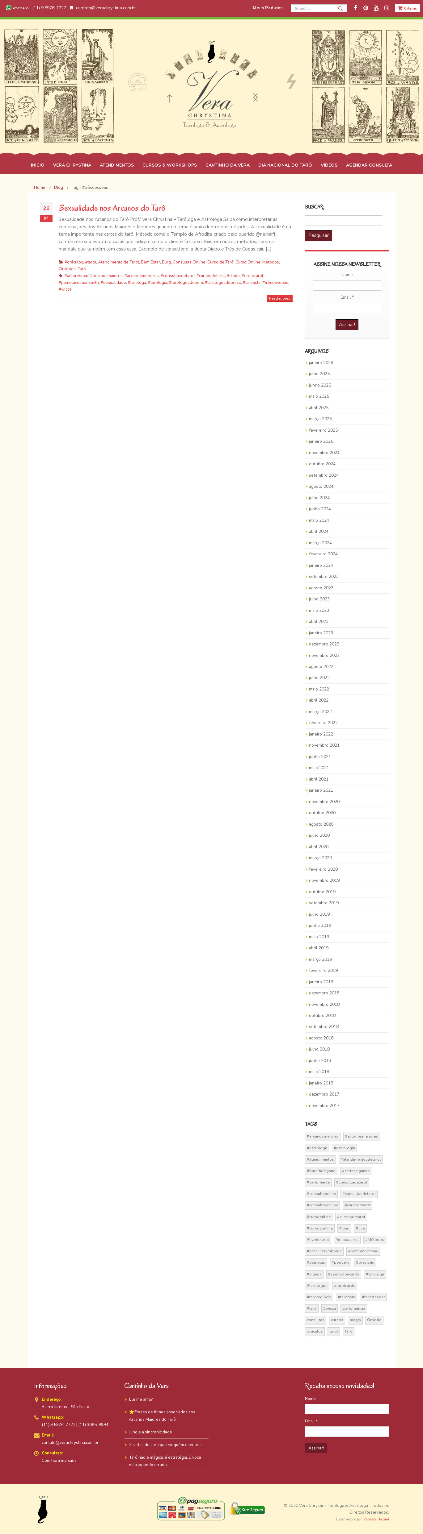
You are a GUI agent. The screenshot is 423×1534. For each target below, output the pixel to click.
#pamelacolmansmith (79, 282)
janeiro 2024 (321, 565)
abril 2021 (318, 779)
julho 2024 (319, 498)
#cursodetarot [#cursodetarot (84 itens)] (357, 1205)
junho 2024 (320, 509)
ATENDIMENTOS (117, 165)
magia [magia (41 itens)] (355, 1320)
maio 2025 (319, 396)
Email (347, 297)
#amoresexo (76, 276)
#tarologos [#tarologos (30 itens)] (317, 1285)
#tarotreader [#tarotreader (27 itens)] (373, 1297)
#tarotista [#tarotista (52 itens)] (346, 1297)
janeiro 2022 (321, 734)
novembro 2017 (324, 1106)
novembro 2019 (324, 880)
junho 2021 (320, 757)
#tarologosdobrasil (223, 282)
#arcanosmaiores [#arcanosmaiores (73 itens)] (323, 1136)
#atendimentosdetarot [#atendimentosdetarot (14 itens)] (361, 1159)
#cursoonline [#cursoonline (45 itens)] (319, 1217)
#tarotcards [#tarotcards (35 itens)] (344, 1285)
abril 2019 (318, 948)
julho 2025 (319, 374)
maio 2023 (319, 610)
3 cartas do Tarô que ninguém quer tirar (165, 1445)
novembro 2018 (324, 1004)
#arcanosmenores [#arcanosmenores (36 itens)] (361, 1136)
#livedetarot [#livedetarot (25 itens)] (318, 1239)
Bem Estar (150, 262)
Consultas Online (189, 262)
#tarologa (137, 282)
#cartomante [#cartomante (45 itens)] (318, 1182)
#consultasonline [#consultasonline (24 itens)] (322, 1205)
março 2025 (320, 419)
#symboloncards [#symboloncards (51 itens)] (343, 1274)
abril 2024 (318, 531)
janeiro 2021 (321, 790)
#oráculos (74, 262)
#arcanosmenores (142, 276)
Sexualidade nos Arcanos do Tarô (112, 208)
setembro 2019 (324, 903)
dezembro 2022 (324, 644)
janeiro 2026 (321, 363)
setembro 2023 (324, 576)
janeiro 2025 (321, 441)
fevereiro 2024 (323, 554)
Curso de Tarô (220, 262)
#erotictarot (252, 276)
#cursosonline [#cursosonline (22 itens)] (320, 1228)
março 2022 (320, 712)
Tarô (82, 269)
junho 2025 (320, 385)
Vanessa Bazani (376, 1519)
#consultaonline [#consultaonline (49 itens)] (321, 1193)
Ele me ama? (141, 1399)
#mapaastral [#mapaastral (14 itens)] (347, 1239)
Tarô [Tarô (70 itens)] (349, 1331)
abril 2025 (318, 408)
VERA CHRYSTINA (72, 165)
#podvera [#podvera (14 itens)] (340, 1262)
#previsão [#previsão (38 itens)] (365, 1262)
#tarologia (157, 282)
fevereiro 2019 (323, 970)
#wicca (65, 289)
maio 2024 (319, 520)
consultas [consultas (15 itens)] (315, 1320)
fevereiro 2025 (323, 430)
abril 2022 (318, 700)
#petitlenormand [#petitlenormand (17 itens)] (363, 1251)
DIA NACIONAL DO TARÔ (285, 165)
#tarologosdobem (186, 282)
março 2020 (320, 858)
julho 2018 (319, 1049)
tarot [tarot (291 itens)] (333, 1331)
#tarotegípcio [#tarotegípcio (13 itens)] (319, 1297)
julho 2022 (319, 678)
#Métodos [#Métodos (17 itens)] (374, 1239)
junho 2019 (320, 925)
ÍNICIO (37, 165)
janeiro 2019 (321, 982)
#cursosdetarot (211, 276)
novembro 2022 (324, 655)
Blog (166, 262)
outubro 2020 (322, 813)
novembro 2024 (324, 453)
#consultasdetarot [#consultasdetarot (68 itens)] (359, 1193)
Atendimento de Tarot (118, 262)
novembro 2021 (324, 745)
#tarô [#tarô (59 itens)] (312, 1308)
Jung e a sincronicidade (150, 1432)
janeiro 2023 (321, 633)
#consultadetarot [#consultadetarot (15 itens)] (351, 1182)
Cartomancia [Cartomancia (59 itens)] (353, 1308)
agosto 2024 (321, 486)
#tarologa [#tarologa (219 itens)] (375, 1274)
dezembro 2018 (324, 993)
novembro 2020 (324, 802)
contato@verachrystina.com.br (103, 8)
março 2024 (320, 543)
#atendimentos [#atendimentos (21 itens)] (320, 1159)
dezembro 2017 (324, 1094)
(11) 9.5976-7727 (35, 8)
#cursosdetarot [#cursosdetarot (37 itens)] (351, 1217)
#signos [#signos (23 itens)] (314, 1274)
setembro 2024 (324, 475)
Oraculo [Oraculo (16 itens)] (374, 1320)
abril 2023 (318, 621)
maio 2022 (319, 689)
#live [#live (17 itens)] (360, 1228)
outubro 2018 (322, 1015)
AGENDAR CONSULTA (369, 165)
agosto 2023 (321, 588)
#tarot (90, 262)
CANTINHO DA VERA (227, 165)
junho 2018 (320, 1060)
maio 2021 (319, 768)
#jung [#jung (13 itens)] (344, 1228)
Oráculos (67, 269)
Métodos (270, 262)
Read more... (280, 298)
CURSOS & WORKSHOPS (169, 165)
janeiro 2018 (321, 1083)
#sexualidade (113, 282)
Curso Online (247, 262)
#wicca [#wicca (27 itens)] (329, 1308)
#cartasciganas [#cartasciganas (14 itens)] (356, 1171)
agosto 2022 (321, 667)
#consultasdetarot (178, 276)
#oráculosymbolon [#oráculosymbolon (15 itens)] (324, 1251)
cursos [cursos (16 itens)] (337, 1320)
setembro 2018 (324, 1027)
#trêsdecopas (275, 282)
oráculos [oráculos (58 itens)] (315, 1331)
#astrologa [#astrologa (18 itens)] (317, 1148)
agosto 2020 (321, 824)
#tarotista (251, 282)
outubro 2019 (322, 892)
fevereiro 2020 (323, 869)
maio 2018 (319, 1072)
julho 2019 (319, 914)
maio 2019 (319, 937)
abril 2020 (318, 847)
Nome (347, 275)
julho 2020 (319, 835)
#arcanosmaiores (106, 276)
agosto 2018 (321, 1038)
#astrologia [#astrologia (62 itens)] (344, 1148)
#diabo (233, 276)
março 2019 (320, 959)
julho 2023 (319, 599)
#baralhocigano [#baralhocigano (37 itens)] (321, 1171)
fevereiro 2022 (323, 723)
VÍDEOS (329, 165)
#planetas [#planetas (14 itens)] (316, 1262)
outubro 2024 (322, 464)
